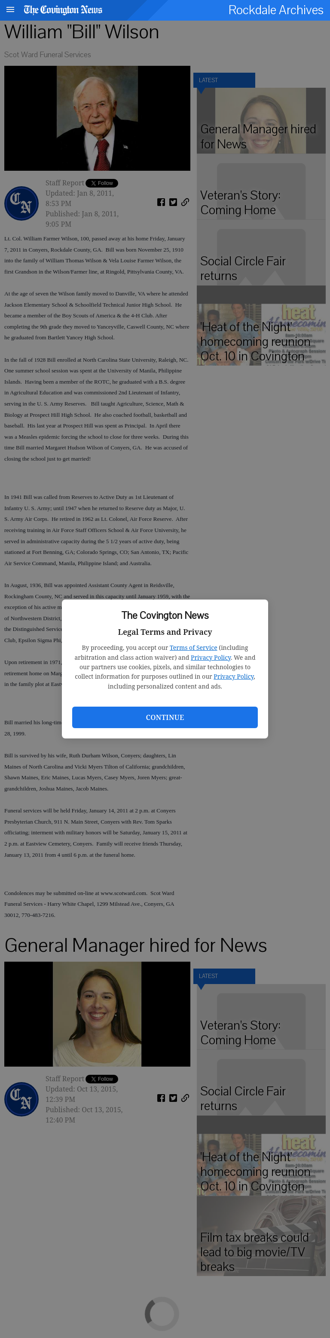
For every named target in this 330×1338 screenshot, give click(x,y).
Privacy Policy (211, 657)
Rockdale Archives (276, 10)
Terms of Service (193, 647)
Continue (165, 717)
